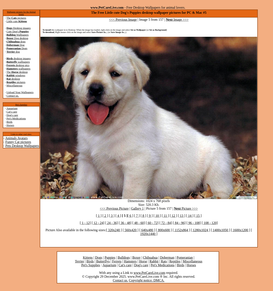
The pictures (16, 17)
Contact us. (13, 95)
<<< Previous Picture (114, 208)
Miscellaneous (14, 85)
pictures (16, 82)
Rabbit (154, 261)
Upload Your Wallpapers (20, 92)
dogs (16, 41)
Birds (9, 121)
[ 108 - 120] (210, 223)
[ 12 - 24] (98, 223)
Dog (16, 44)
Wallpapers (18, 34)
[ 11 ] (165, 215)
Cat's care (12, 111)
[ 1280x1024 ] (200, 230)
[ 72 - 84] (165, 223)
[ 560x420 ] (131, 230)
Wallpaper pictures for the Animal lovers (21, 13)
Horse (143, 261)
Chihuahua (150, 257)
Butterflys (103, 261)
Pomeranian (185, 257)
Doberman (167, 257)
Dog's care (12, 115)
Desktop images (19, 28)
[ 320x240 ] (114, 230)
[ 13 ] (181, 215)
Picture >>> (186, 208)
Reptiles (174, 261)
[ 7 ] (137, 215)
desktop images (19, 58)
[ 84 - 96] (179, 223)
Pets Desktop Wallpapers (22, 146)
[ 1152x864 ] (181, 230)
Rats (164, 261)
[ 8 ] (143, 215)
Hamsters (130, 261)
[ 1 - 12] (85, 223)
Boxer (136, 257)
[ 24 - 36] (111, 223)
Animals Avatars (16, 138)
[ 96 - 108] (193, 223)
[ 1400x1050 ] (220, 230)
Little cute (17, 21)
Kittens (88, 257)
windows (16, 75)
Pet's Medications (16, 118)
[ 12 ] (173, 215)
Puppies (110, 257)
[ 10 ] (157, 215)
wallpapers (18, 61)
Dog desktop (17, 38)
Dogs (17, 48)
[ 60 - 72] (152, 223)
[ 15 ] (198, 215)
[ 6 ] (130, 215)
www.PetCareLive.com (149, 273)
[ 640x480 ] (147, 230)
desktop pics (18, 65)
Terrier (79, 261)
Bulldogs (124, 257)
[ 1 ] (99, 215)
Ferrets (116, 261)
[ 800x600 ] (164, 230)
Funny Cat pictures (18, 142)
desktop (13, 78)
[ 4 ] (118, 215)
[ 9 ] (150, 215)
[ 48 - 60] (138, 223)
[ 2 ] (105, 215)
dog (13, 51)
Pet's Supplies (21, 105)
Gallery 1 (137, 208)
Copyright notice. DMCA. (146, 280)
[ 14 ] (189, 215)
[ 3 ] (112, 215)
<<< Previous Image (123, 19)
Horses (10, 125)
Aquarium (12, 108)
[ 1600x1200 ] (240, 230)
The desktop (17, 72)
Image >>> (177, 19)
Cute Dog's (18, 31)
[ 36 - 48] (125, 223)
